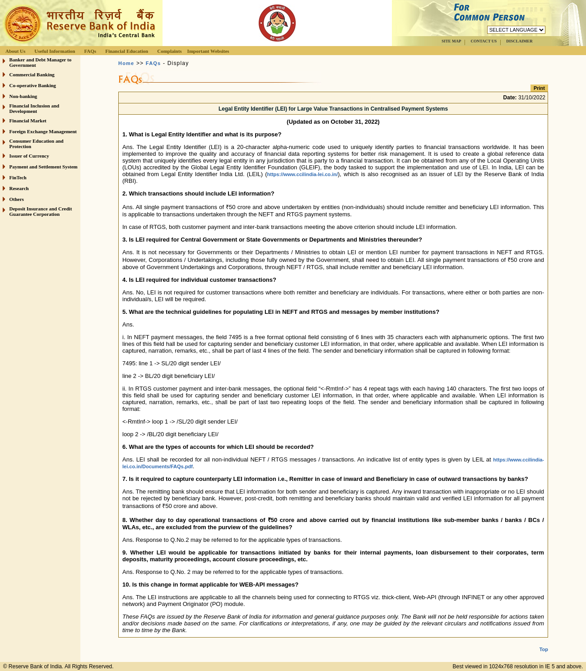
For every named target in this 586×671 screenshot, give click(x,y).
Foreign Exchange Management (43, 131)
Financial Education (126, 51)
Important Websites (208, 51)
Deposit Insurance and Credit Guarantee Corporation (40, 211)
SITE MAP (451, 41)
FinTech (18, 177)
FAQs (90, 51)
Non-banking (23, 96)
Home (126, 63)
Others (16, 199)
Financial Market (28, 120)
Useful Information (54, 51)
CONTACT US (483, 41)
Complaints (169, 51)
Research (19, 188)
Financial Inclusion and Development (34, 108)
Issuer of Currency (29, 155)
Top (543, 642)
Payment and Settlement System (43, 166)
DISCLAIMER (519, 41)
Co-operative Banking (32, 85)
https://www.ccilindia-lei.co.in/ (302, 174)
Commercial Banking (32, 74)
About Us (15, 51)
